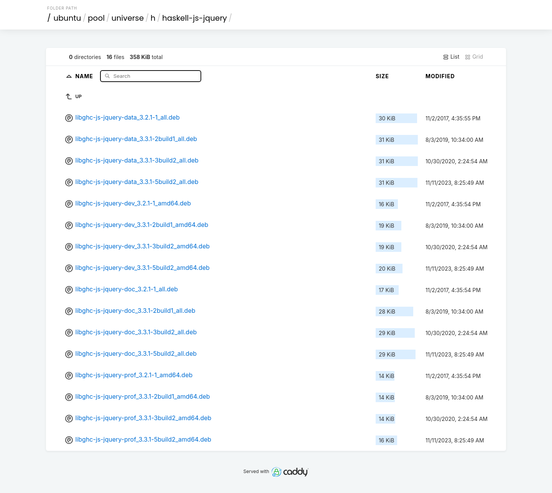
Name (85, 75)
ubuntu (67, 18)
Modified (440, 76)
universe (128, 18)
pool (96, 18)
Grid (474, 56)
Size (382, 76)
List (451, 56)
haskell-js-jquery (194, 18)
